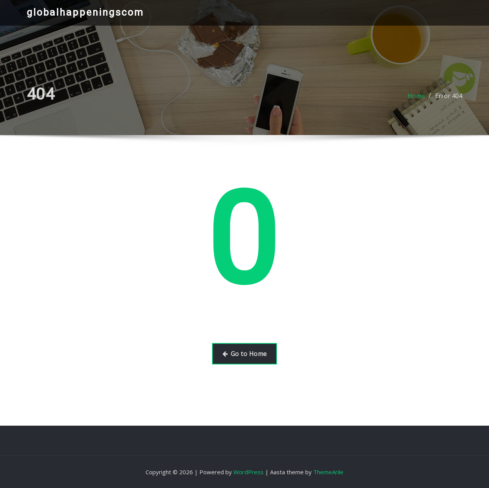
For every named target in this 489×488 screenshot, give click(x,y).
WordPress (248, 472)
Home (416, 99)
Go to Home (244, 354)
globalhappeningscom (85, 12)
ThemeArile (328, 472)
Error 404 (448, 99)
